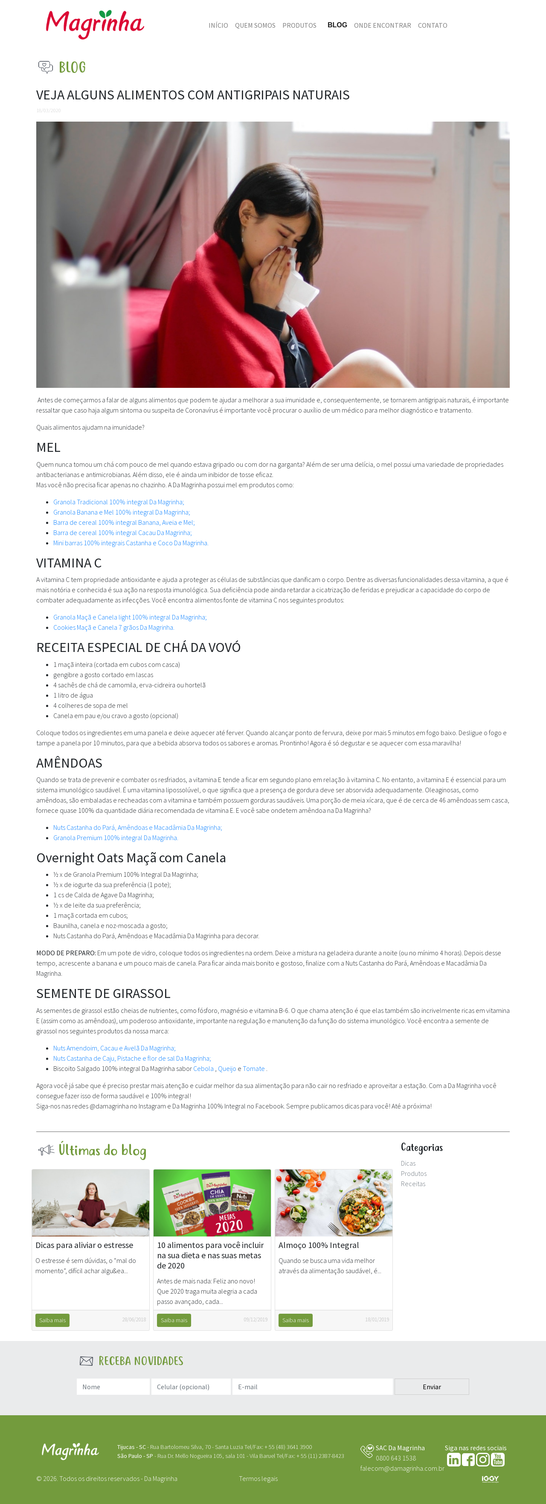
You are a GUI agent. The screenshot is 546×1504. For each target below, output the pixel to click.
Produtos (299, 25)
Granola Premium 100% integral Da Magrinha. (115, 837)
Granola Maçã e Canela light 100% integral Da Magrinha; (130, 617)
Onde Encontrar (382, 25)
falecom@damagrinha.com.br (402, 1468)
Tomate (254, 1068)
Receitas (413, 1183)
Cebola (204, 1068)
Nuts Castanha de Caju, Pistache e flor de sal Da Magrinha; (132, 1058)
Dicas (408, 1163)
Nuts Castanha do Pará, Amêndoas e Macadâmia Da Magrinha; (137, 827)
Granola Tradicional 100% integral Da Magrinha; (118, 501)
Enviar (432, 1386)
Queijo (228, 1068)
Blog (337, 25)
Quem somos (255, 25)
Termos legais (258, 1478)
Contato (432, 25)
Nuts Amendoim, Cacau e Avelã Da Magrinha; (114, 1048)
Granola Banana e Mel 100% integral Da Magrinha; (121, 512)
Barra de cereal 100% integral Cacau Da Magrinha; (122, 532)
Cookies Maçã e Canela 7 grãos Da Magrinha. (113, 627)
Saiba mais (52, 1320)
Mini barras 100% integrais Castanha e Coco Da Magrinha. (131, 542)
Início (218, 25)
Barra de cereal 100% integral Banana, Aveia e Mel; (124, 522)
